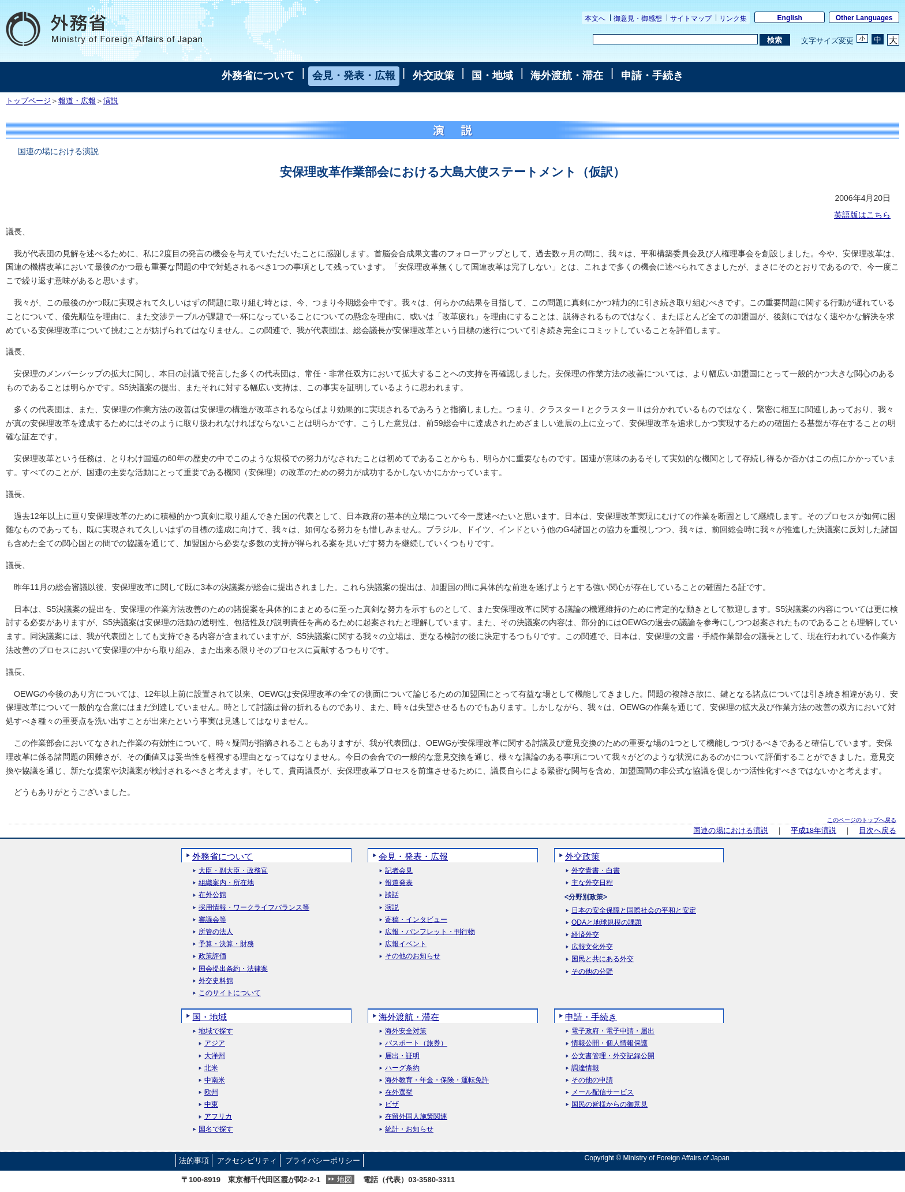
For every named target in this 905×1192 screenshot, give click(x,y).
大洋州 (214, 1056)
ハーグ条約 (402, 1068)
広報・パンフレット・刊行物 (430, 932)
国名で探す (216, 1129)
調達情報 (585, 1068)
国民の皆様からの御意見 (609, 1104)
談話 (392, 895)
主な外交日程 (592, 883)
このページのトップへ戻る (861, 820)
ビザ (392, 1104)
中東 (211, 1104)
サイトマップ (691, 18)
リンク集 (733, 18)
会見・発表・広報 (353, 75)
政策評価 (212, 956)
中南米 (214, 1080)
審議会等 (212, 920)
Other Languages (864, 18)
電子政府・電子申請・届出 (613, 1031)
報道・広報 (77, 101)
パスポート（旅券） (416, 1043)
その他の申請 (592, 1080)
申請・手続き (652, 75)
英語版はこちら (862, 214)
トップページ (28, 101)
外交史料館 (216, 981)
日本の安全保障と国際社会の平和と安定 (633, 910)
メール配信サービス (602, 1092)
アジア (214, 1043)
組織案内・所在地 (226, 883)
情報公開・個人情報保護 (609, 1043)
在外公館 (212, 895)
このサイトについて (230, 993)
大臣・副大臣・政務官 (233, 871)
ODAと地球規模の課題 (606, 922)
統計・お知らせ (409, 1129)
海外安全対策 (406, 1031)
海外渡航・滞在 (566, 75)
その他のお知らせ (412, 956)
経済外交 (585, 935)
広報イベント (406, 944)
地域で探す (216, 1031)
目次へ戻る (877, 831)
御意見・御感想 (638, 18)
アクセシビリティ (247, 1160)
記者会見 (399, 871)
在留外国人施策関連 (416, 1116)
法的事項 (194, 1160)
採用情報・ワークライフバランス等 (254, 907)
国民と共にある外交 (602, 959)
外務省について (258, 75)
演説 (110, 101)
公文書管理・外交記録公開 (613, 1056)
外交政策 (433, 75)
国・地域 (492, 75)
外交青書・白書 (595, 871)
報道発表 (399, 883)
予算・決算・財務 (226, 944)
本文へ (595, 18)
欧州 (211, 1092)
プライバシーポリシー (322, 1160)
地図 (344, 1179)
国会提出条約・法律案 (233, 969)
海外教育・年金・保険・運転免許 (437, 1080)
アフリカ (218, 1116)
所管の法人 (216, 932)
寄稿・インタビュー (416, 920)
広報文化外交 (592, 947)
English (789, 18)
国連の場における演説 (730, 831)
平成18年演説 (813, 831)
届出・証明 (402, 1056)
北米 (211, 1068)
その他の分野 (592, 972)
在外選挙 (399, 1092)
